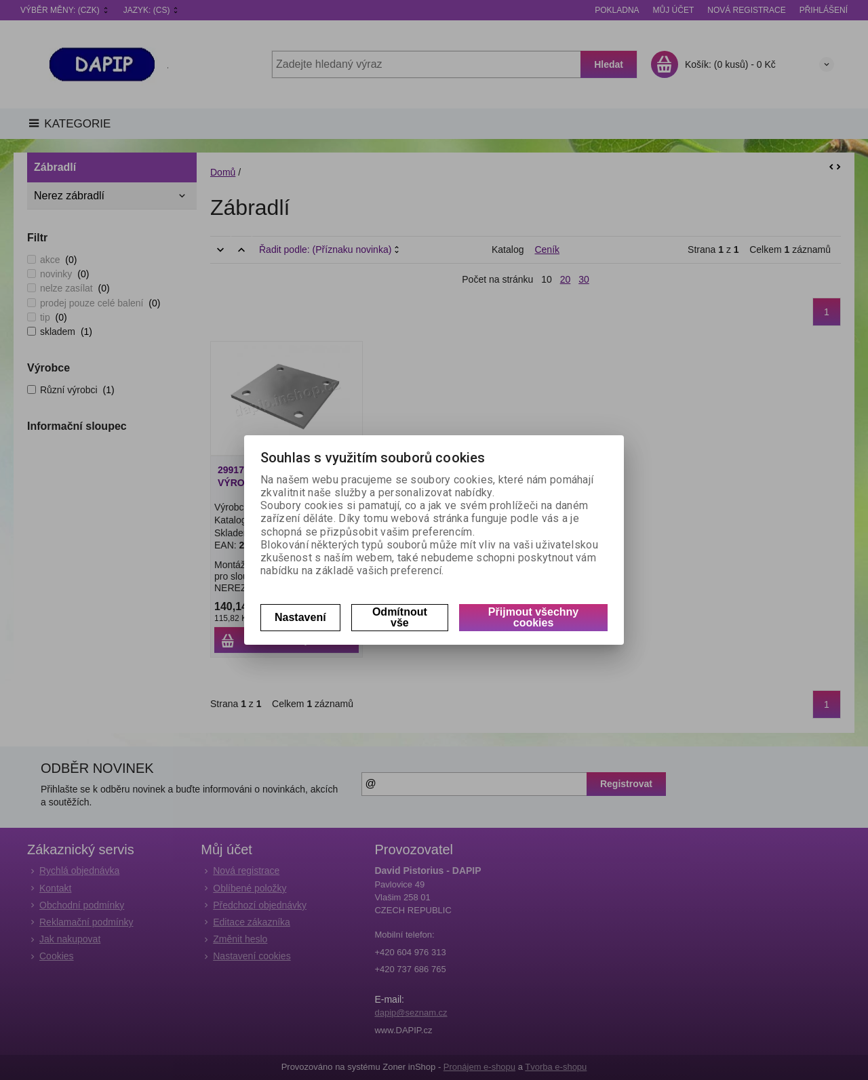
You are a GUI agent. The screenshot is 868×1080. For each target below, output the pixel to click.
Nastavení (300, 617)
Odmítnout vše (399, 617)
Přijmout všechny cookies (533, 617)
